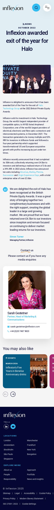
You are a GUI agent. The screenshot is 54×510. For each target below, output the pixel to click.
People (7, 474)
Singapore (8, 459)
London (7, 440)
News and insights (35, 479)
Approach (31, 470)
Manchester (32, 440)
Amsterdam (9, 445)
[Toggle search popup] (36, 7)
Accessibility (29, 493)
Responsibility (10, 479)
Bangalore (31, 454)
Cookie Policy (45, 493)
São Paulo (8, 454)
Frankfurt (31, 445)
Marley (32, 172)
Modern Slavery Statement (31, 498)
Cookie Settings (29, 504)
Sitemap (6, 493)
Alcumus (24, 172)
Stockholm (8, 449)
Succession (8, 175)
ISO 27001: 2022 (10, 504)
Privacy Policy (9, 498)
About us (8, 470)
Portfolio (31, 474)
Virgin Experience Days (28, 175)
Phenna (39, 172)
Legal (17, 493)
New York (31, 449)
